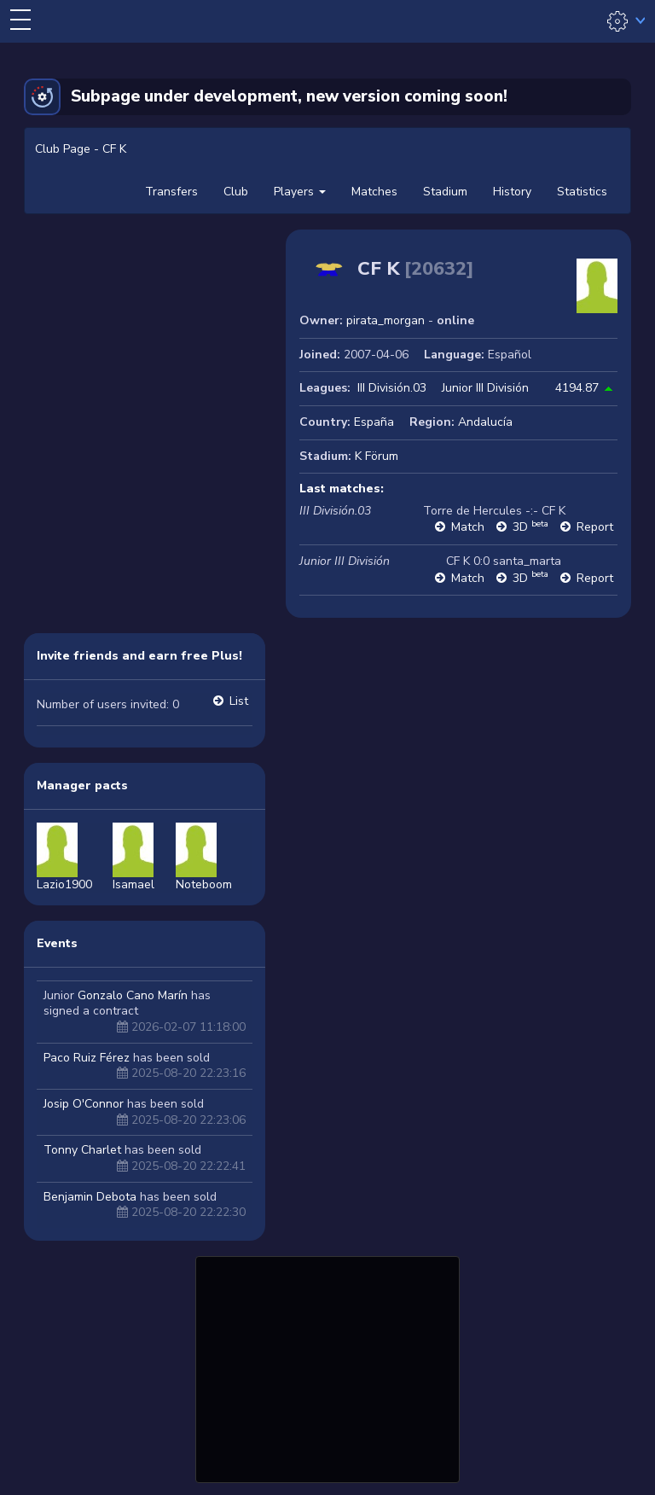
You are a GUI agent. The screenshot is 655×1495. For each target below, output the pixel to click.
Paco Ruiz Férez (86, 1058)
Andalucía (485, 422)
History (512, 191)
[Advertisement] (327, 1367)
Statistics (582, 191)
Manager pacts (82, 785)
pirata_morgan (385, 320)
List (238, 701)
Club (235, 191)
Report (595, 527)
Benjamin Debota (89, 1197)
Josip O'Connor (83, 1104)
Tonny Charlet (82, 1150)
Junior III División (485, 388)
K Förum (376, 456)
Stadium (445, 191)
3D (530, 527)
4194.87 (577, 388)
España (374, 422)
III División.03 (391, 388)
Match (467, 527)
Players (300, 191)
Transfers (171, 191)
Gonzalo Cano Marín (133, 995)
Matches (374, 191)
